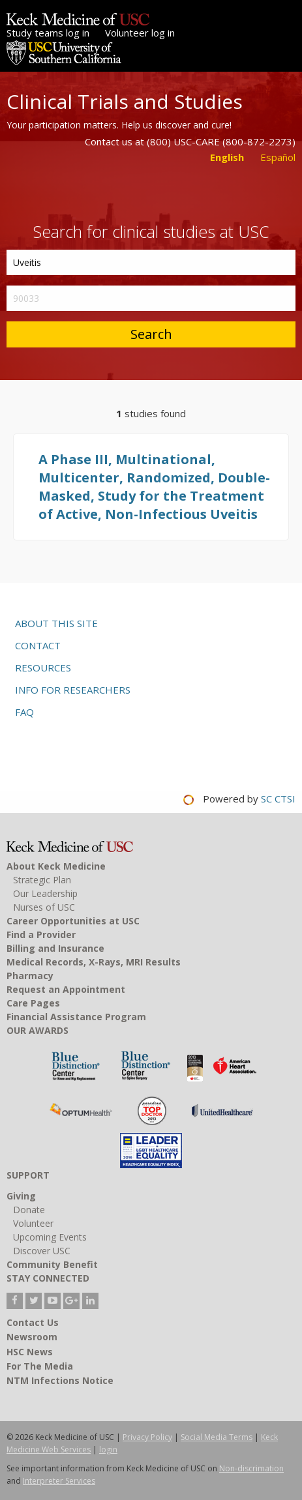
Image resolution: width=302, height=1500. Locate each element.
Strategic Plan (42, 880)
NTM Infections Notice (60, 1380)
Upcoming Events (50, 1237)
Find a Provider (41, 934)
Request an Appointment (66, 989)
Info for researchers (72, 689)
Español (277, 157)
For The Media (40, 1366)
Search (151, 334)
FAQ (24, 711)
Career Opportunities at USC (73, 921)
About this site (56, 623)
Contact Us (33, 1322)
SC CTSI (278, 798)
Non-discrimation (251, 1468)
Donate (29, 1209)
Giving (21, 1196)
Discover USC (41, 1250)
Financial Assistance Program (76, 1016)
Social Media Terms (216, 1437)
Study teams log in (48, 32)
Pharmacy (30, 975)
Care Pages (33, 1003)
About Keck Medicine (56, 866)
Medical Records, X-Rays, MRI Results (94, 962)
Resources (43, 667)
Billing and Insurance (55, 948)
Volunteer (33, 1223)
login (108, 1449)
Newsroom (32, 1337)
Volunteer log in (140, 32)
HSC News (30, 1352)
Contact (38, 645)
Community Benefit (52, 1264)
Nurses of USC (44, 907)
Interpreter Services (59, 1480)
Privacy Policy (147, 1437)
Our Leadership (45, 893)
